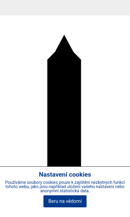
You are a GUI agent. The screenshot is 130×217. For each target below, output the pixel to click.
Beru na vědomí (64, 201)
